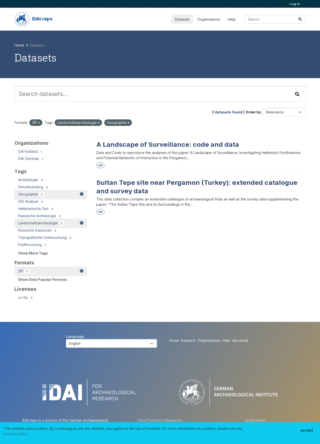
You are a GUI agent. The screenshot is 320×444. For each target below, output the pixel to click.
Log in (295, 4)
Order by (253, 112)
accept (306, 430)
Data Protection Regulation (160, 420)
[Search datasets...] (275, 19)
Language (75, 336)
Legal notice (255, 420)
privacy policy (15, 434)
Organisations (209, 340)
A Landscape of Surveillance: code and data (167, 144)
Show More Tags (33, 253)
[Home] (19, 45)
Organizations (208, 19)
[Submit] (300, 19)
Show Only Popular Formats (42, 279)
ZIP (100, 165)
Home (174, 340)
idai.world (240, 340)
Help (232, 19)
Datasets (182, 19)
